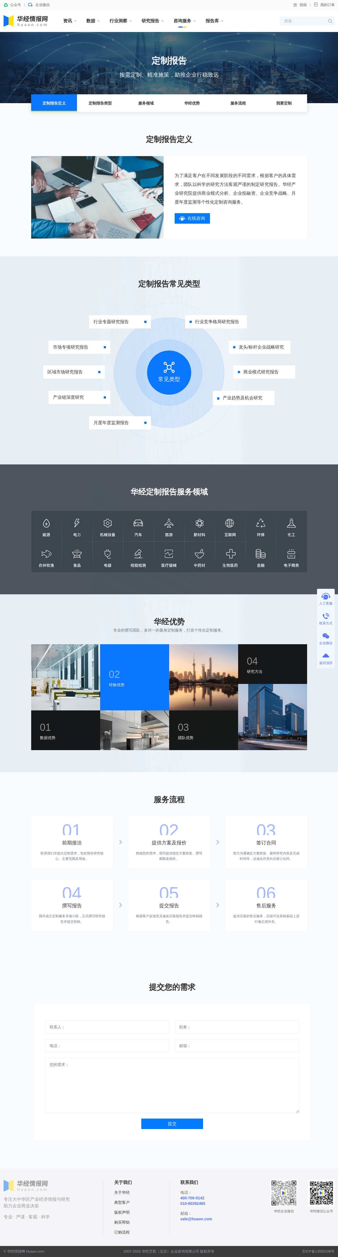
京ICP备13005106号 (318, 1251)
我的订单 (324, 4)
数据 (90, 20)
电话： (55, 1046)
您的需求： (59, 1064)
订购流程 (122, 1232)
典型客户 (122, 1202)
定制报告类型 (100, 103)
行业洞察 (118, 20)
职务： (185, 1027)
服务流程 (238, 103)
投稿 (300, 5)
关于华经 (122, 1192)
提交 (172, 1123)
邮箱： (185, 1046)
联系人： (57, 1027)
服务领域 (146, 103)
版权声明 (122, 1212)
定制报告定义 (54, 103)
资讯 (67, 20)
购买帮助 (122, 1222)
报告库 (212, 20)
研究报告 (150, 20)
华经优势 (192, 103)
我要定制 (284, 103)
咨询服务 (182, 20)
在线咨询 (192, 218)
